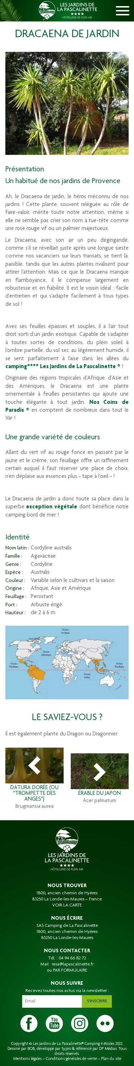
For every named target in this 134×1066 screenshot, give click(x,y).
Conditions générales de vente (71, 1059)
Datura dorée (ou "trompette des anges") (34, 793)
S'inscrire (97, 1001)
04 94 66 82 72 (72, 958)
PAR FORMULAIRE (70, 970)
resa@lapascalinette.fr (73, 964)
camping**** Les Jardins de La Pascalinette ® (62, 367)
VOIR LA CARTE (67, 905)
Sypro (66, 1049)
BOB (31, 1049)
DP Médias (107, 1049)
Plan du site (111, 1059)
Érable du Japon (99, 794)
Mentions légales (27, 1059)
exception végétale (51, 507)
